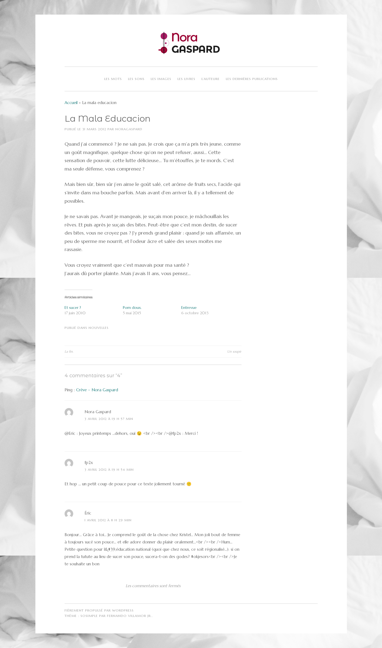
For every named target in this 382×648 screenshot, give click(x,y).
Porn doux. (132, 307)
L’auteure (211, 79)
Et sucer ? (73, 307)
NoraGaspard (128, 129)
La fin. (69, 351)
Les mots (113, 79)
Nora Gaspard (98, 411)
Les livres (186, 79)
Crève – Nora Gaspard (97, 389)
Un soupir (234, 351)
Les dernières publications (252, 79)
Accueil (71, 102)
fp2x (89, 462)
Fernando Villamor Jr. (129, 616)
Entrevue (189, 307)
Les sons (136, 79)
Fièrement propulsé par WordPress (99, 610)
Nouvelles (99, 328)
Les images (161, 79)
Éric (88, 513)
